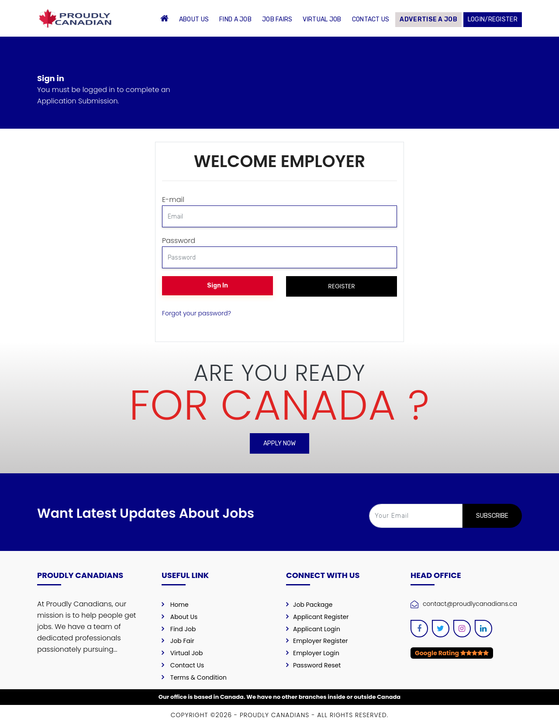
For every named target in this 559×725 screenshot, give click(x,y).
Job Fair (182, 640)
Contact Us (371, 19)
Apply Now (279, 443)
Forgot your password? (196, 313)
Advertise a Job (428, 19)
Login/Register (493, 19)
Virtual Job (322, 19)
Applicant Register (321, 616)
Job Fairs (277, 19)
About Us (194, 19)
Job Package (312, 604)
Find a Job (235, 19)
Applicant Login (316, 629)
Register (341, 286)
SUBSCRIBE (492, 516)
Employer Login (316, 653)
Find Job (183, 629)
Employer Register (320, 640)
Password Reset (317, 665)
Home (179, 604)
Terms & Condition (198, 677)
